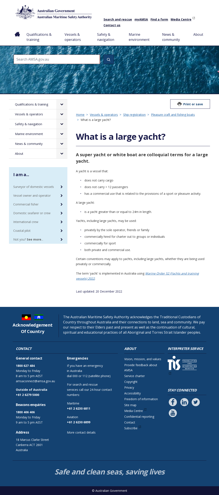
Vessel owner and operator (32, 195)
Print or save (193, 104)
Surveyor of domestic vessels (33, 187)
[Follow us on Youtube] (173, 413)
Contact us (112, 25)
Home (17, 31)
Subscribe (131, 428)
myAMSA (141, 19)
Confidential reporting (139, 417)
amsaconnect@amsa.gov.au (35, 381)
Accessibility (132, 393)
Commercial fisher (25, 204)
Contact (129, 422)
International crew (25, 222)
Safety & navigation (105, 37)
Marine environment (139, 37)
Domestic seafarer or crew (31, 213)
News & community (171, 37)
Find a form (159, 19)
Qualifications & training (39, 37)
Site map (130, 405)
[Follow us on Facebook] (173, 402)
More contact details (81, 432)
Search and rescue (118, 19)
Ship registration (134, 115)
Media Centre (181, 19)
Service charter (134, 376)
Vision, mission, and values (142, 359)
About (198, 34)
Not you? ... (28, 239)
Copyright (131, 382)
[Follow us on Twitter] (196, 402)
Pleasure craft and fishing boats (173, 115)
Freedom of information (141, 399)
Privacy (129, 387)
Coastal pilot (22, 231)
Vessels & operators (73, 37)
